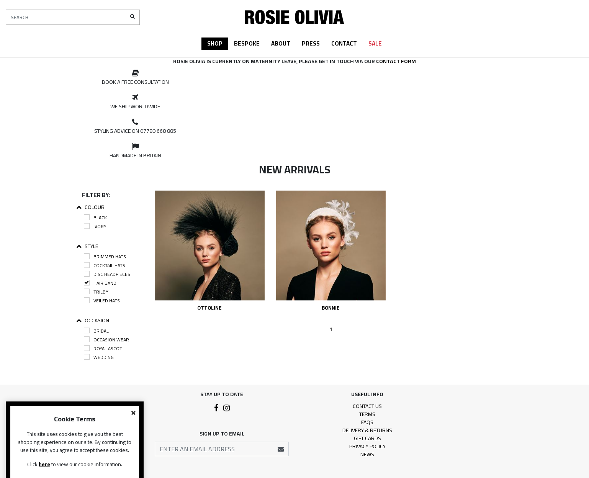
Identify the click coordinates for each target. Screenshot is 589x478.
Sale (375, 43)
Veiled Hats (102, 300)
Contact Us (367, 406)
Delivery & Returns (367, 430)
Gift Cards (367, 438)
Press (311, 43)
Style (87, 246)
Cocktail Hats (104, 265)
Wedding (99, 357)
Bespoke (247, 43)
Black (95, 217)
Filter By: (96, 195)
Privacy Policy (367, 446)
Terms (367, 414)
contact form (396, 61)
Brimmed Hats (105, 256)
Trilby (96, 291)
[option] (135, 77)
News (367, 454)
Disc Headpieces (107, 274)
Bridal (96, 330)
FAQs (367, 422)
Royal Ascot (103, 348)
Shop (215, 43)
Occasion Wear (106, 339)
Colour (90, 207)
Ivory (95, 226)
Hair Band (100, 283)
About (280, 43)
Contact (344, 43)
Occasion (92, 320)
